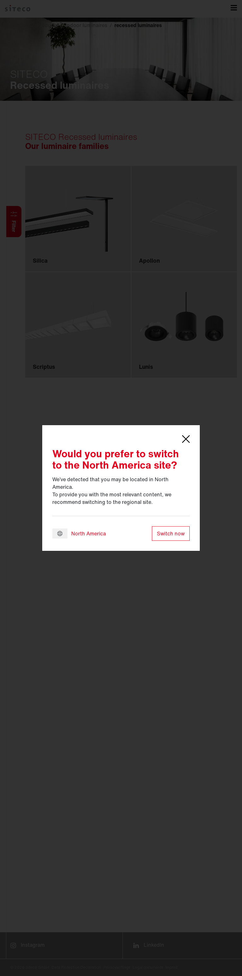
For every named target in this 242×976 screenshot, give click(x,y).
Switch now (171, 533)
